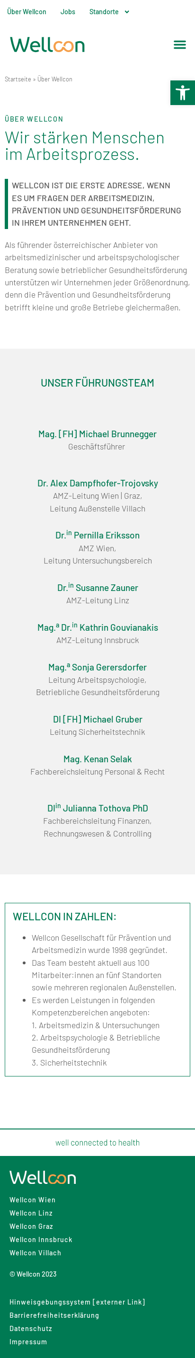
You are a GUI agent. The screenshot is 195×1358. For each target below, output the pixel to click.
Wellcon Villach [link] (35, 1253)
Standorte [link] (109, 12)
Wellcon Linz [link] (31, 1213)
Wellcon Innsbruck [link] (40, 1239)
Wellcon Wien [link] (32, 1200)
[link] (182, 92)
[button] (180, 44)
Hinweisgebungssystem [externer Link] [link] (77, 1302)
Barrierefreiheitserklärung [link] (54, 1315)
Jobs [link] (68, 12)
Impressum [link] (28, 1342)
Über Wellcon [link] (26, 12)
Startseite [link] (18, 79)
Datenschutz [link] (30, 1328)
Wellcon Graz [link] (31, 1226)
